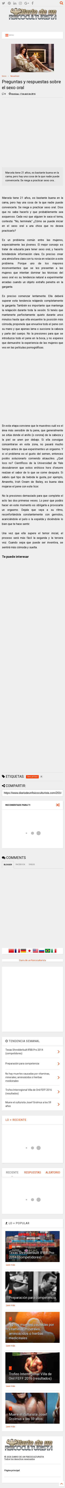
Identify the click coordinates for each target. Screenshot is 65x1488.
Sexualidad (14, 76)
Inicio (4, 76)
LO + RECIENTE (15, 1120)
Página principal (12, 1470)
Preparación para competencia (32, 1298)
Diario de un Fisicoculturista (32, 960)
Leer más (10, 1265)
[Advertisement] (32, 25)
